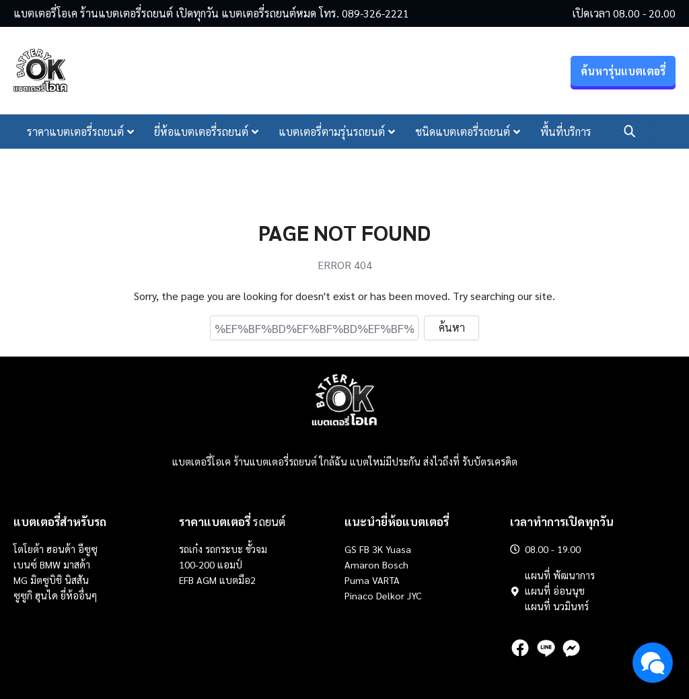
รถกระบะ (225, 549)
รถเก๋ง (191, 549)
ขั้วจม (256, 549)
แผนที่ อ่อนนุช (555, 591)
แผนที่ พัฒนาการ (560, 575)
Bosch (395, 564)
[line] (546, 648)
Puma (356, 580)
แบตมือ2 (237, 580)
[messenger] (571, 648)
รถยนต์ (232, 521)
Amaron (361, 564)
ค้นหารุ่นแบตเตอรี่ (623, 71)
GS (350, 549)
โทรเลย (654, 131)
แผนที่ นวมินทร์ (557, 606)
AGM (206, 580)
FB (364, 549)
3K (377, 549)
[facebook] (520, 648)
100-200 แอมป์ (210, 564)
